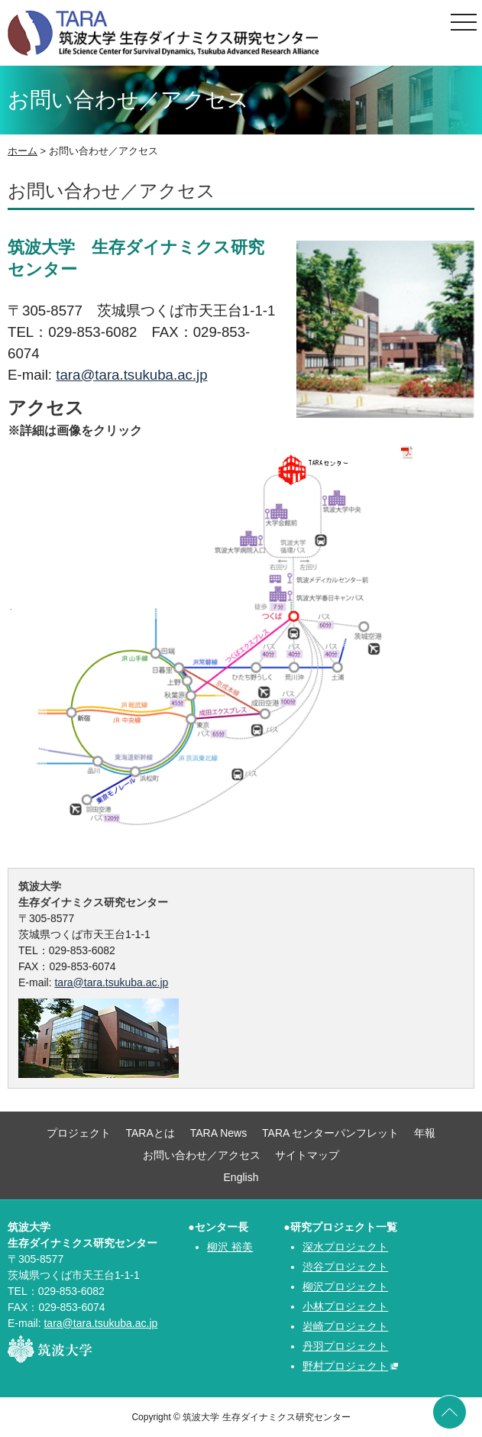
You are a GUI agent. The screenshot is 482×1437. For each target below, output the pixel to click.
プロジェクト (79, 1133)
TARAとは (150, 1133)
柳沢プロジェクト (345, 1286)
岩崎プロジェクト (345, 1326)
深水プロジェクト (345, 1247)
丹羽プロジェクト (345, 1346)
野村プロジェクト (345, 1366)
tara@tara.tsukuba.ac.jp (131, 375)
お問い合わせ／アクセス (201, 1155)
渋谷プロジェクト (345, 1267)
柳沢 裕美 (230, 1247)
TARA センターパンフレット (330, 1133)
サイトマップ (307, 1155)
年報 (424, 1133)
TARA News (218, 1133)
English (241, 1177)
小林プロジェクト (345, 1306)
